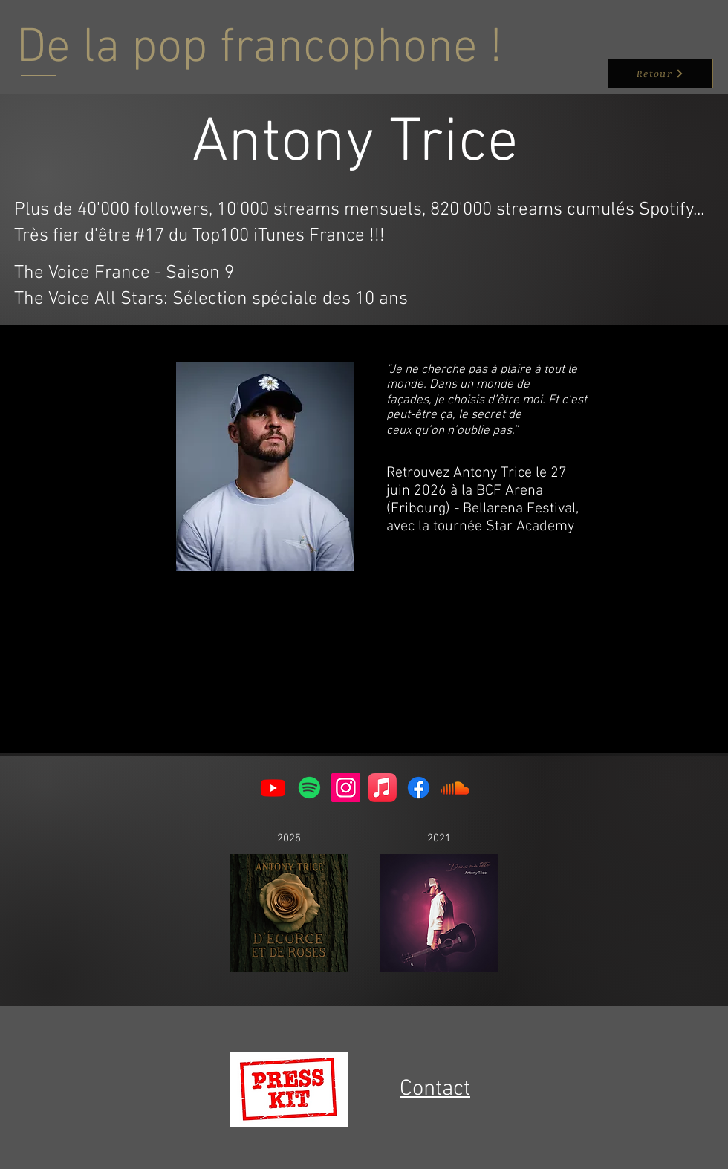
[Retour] (660, 73)
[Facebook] (418, 787)
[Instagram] (345, 787)
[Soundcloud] (455, 787)
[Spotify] (309, 787)
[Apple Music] (382, 787)
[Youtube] (273, 787)
